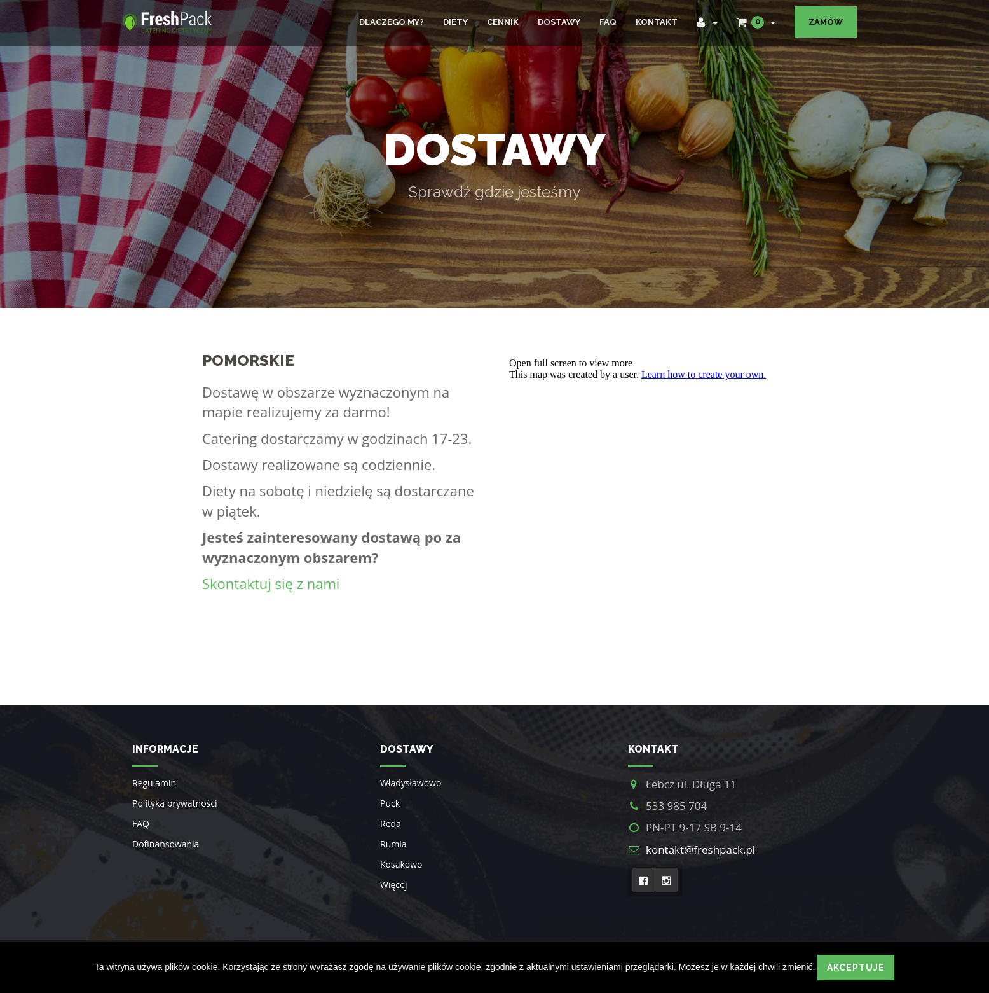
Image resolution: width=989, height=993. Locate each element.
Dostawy (559, 22)
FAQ (608, 22)
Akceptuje (856, 967)
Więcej (393, 884)
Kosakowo (401, 864)
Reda (390, 823)
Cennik (503, 22)
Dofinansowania (165, 844)
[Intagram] (666, 880)
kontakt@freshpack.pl (700, 849)
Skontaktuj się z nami (270, 583)
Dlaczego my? (391, 22)
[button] (707, 22)
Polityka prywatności (174, 803)
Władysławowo (410, 783)
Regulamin (154, 783)
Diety (455, 22)
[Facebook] (643, 880)
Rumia (393, 844)
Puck (390, 803)
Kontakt (657, 22)
